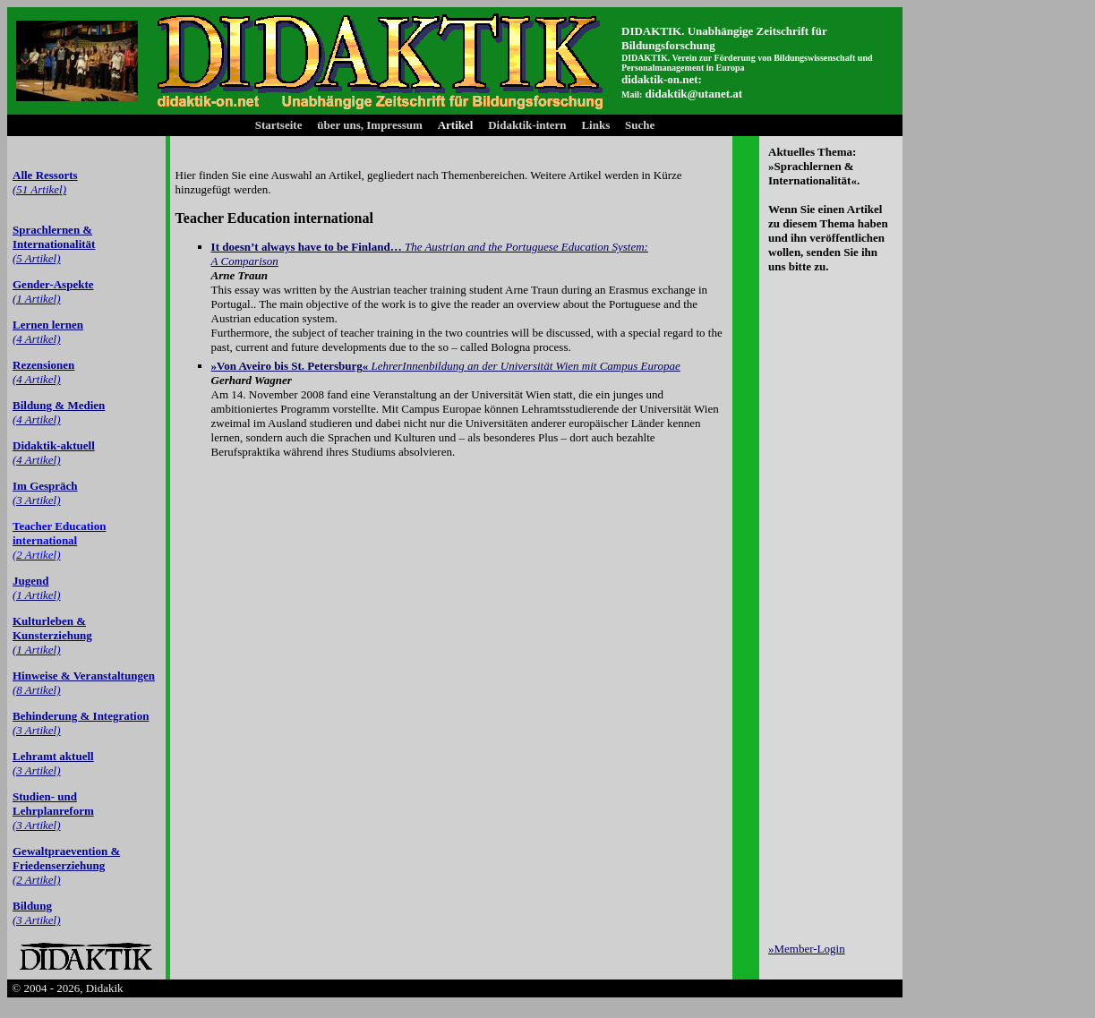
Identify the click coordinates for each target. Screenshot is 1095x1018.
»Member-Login (806, 948)
